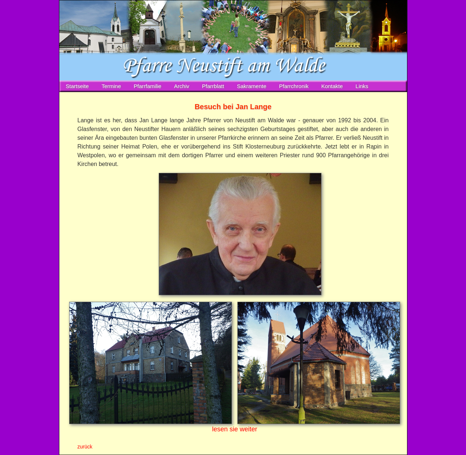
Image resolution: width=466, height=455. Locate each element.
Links (362, 86)
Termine (111, 86)
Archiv (181, 86)
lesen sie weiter (234, 429)
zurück (85, 447)
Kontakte (332, 86)
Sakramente (251, 86)
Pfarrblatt (213, 86)
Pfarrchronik (294, 86)
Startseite (77, 86)
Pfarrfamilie (147, 86)
